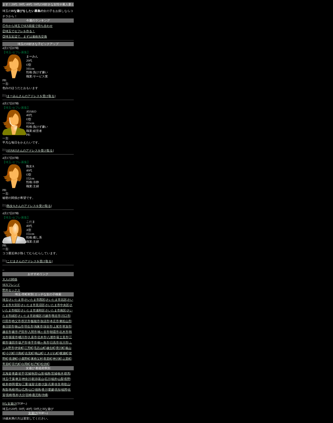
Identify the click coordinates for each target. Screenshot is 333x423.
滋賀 (31, 384)
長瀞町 (13, 358)
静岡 (12, 384)
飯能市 (35, 321)
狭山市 (19, 326)
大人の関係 (9, 279)
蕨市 (15, 331)
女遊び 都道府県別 (38, 368)
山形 (41, 373)
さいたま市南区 (55, 310)
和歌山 (65, 384)
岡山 (18, 389)
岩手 (21, 373)
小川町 (10, 353)
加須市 (44, 321)
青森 (15, 373)
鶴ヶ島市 (43, 342)
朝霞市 (54, 331)
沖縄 (45, 395)
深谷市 (47, 326)
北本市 (41, 337)
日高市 (54, 342)
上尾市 (57, 326)
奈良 (58, 384)
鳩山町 (38, 353)
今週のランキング (38, 20)
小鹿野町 (24, 358)
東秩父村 (37, 358)
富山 (41, 378)
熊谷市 (56, 315)
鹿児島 (36, 395)
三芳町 (28, 347)
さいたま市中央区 (57, 305)
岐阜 (5, 384)
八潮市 (51, 337)
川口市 (65, 315)
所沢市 (25, 321)
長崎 (9, 395)
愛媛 (51, 389)
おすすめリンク (38, 274)
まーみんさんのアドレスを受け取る (30, 96)
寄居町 (6, 364)
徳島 (38, 389)
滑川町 (60, 347)
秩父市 (16, 321)
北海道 (6, 373)
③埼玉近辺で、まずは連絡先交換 (24, 36)
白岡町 (25, 364)
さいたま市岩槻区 (30, 315)
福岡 (64, 389)
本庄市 (54, 321)
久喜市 (32, 337)
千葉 (12, 378)
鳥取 (5, 389)
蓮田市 (13, 342)
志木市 (63, 331)
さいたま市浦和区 (33, 310)
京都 (38, 384)
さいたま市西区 (34, 299)
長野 (67, 378)
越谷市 (6, 331)
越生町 (50, 347)
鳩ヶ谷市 (43, 331)
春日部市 (8, 326)
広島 (25, 389)
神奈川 (26, 378)
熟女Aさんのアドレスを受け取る (29, 205)
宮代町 (16, 364)
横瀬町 (63, 353)
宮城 (28, 373)
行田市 (6, 321)
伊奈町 (19, 347)
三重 (25, 384)
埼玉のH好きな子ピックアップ (38, 44)
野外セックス (11, 290)
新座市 (13, 337)
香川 (45, 389)
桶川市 (22, 337)
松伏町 (44, 364)
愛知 (18, 384)
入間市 (32, 331)
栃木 (61, 373)
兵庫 (51, 384)
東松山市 (65, 321)
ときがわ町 (51, 353)
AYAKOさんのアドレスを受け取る (30, 150)
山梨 (61, 378)
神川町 (57, 358)
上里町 (66, 358)
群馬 (67, 373)
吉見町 (29, 353)
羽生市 (28, 326)
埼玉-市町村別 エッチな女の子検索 (38, 294)
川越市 (46, 315)
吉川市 (63, 342)
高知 (58, 389)
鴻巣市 (38, 326)
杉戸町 (35, 364)
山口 (31, 389)
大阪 (45, 384)
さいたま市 (16, 299)
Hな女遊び (9, 403)
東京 (18, 378)
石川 (48, 378)
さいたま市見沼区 (33, 305)
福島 (48, 373)
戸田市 (22, 331)
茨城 (54, 373)
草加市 (66, 326)
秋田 (34, 373)
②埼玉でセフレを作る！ (18, 31)
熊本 (15, 395)
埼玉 (5, 299)
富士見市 (62, 337)
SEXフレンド (11, 284)
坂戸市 (22, 342)
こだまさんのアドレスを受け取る (29, 261)
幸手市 (32, 342)
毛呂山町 (40, 347)
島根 (12, 389)
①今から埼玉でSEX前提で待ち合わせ (27, 25)
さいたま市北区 (56, 299)
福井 (54, 378)
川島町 (19, 353)
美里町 (47, 358)
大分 (22, 395)
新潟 (34, 378)
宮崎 (29, 395)
